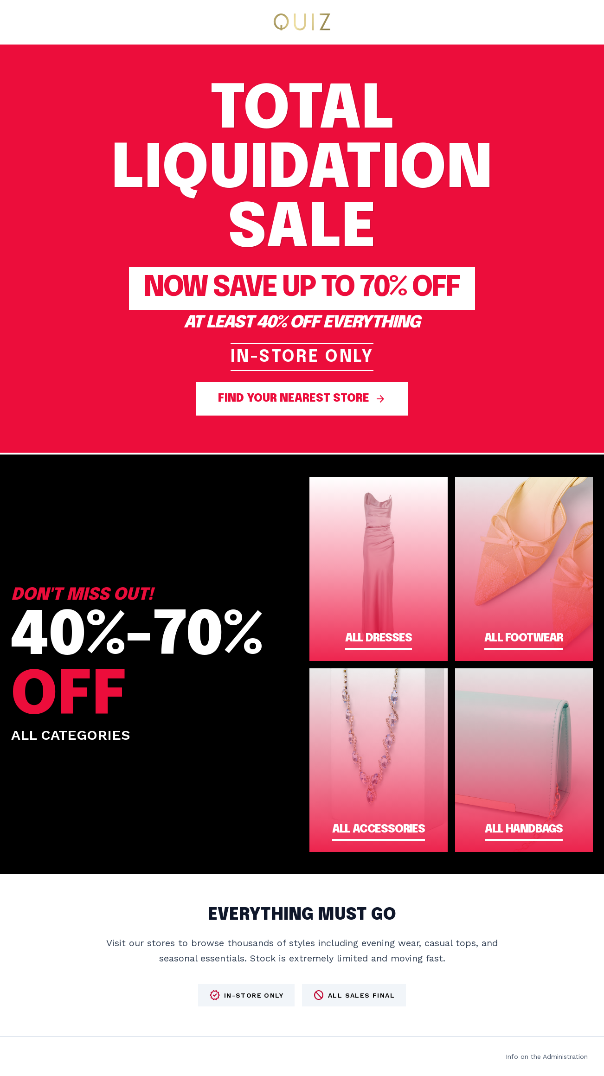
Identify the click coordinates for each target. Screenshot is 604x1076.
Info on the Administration (547, 1056)
